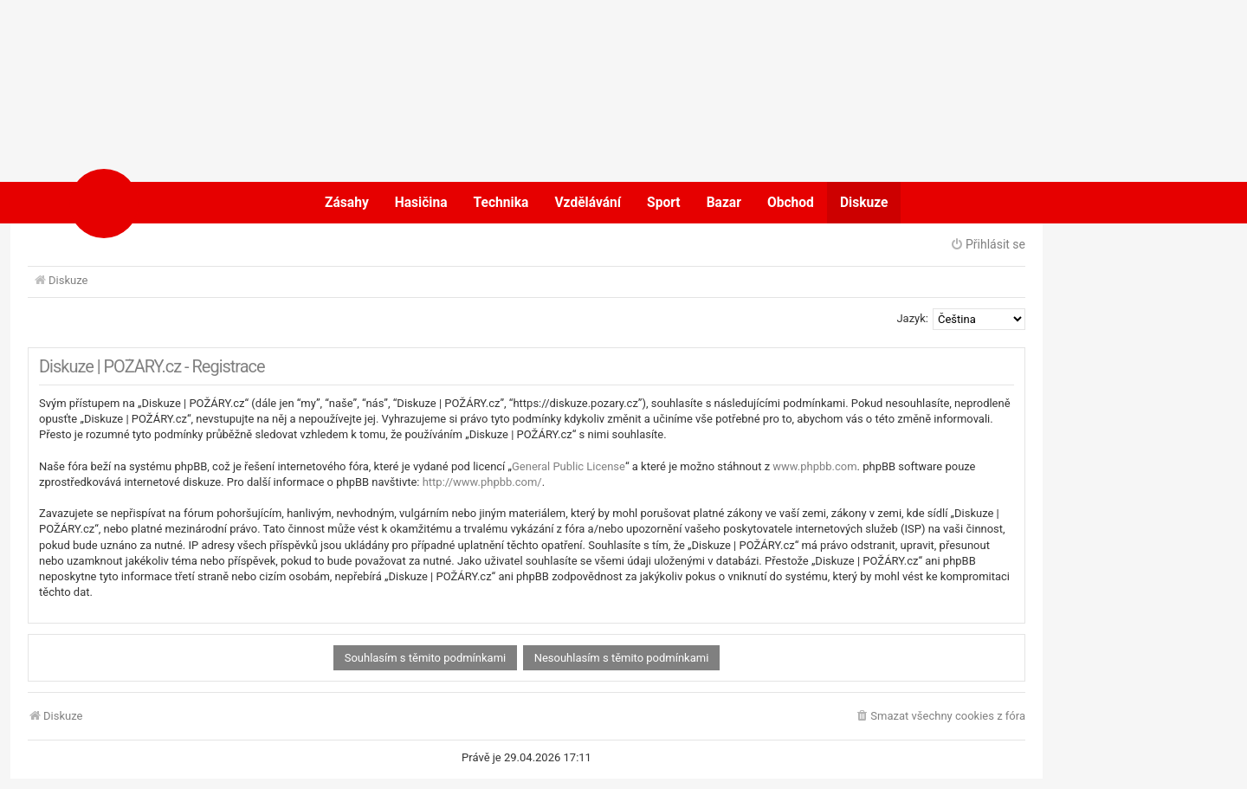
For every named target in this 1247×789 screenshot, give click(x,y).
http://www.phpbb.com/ (482, 481)
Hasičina (421, 202)
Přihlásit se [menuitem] (987, 244)
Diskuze (864, 202)
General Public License (568, 466)
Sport (664, 202)
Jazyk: (912, 318)
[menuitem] (940, 716)
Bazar (724, 202)
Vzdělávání (587, 202)
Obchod (790, 202)
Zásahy (347, 202)
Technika (501, 202)
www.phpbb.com (814, 466)
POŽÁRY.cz (160, 202)
